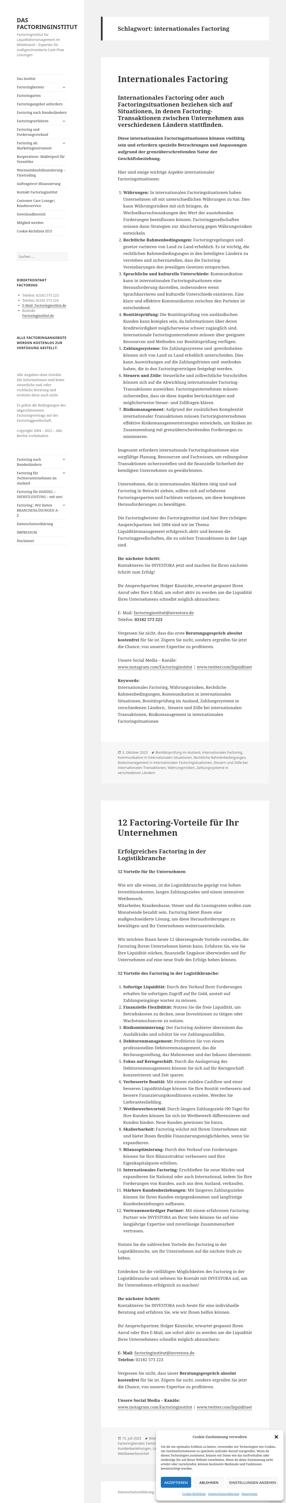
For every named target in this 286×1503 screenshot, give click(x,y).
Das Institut (26, 78)
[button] (276, 1436)
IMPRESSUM (27, 532)
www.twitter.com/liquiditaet (224, 667)
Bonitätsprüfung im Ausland (177, 752)
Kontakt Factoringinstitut (37, 192)
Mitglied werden (30, 222)
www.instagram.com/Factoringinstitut (155, 667)
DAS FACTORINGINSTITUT (47, 23)
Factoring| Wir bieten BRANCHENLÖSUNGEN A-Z (38, 510)
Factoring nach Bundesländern (42, 112)
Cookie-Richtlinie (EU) (34, 231)
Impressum (249, 1494)
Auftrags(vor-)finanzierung (38, 183)
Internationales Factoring (173, 78)
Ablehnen (209, 1482)
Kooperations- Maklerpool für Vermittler (41, 159)
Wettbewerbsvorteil (133, 1453)
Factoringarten (29, 95)
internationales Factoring (222, 752)
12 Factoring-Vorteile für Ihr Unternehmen (178, 827)
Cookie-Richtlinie (194, 1494)
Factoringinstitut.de (38, 315)
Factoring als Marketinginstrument (34, 145)
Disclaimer (25, 540)
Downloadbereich (31, 214)
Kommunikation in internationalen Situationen (155, 757)
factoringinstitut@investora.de (164, 612)
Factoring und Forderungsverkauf (32, 132)
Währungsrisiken (181, 767)
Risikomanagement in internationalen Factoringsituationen (165, 762)
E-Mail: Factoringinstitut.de (44, 305)
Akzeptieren (176, 1482)
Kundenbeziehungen (134, 1448)
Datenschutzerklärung (223, 1494)
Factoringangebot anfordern (40, 104)
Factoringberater (30, 87)
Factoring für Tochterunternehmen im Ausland (37, 478)
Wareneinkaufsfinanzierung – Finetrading (41, 172)
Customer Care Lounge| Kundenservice (36, 203)
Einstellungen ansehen (252, 1482)
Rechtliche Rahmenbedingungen (219, 757)
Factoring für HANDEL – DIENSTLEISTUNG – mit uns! (40, 494)
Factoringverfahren (32, 121)
